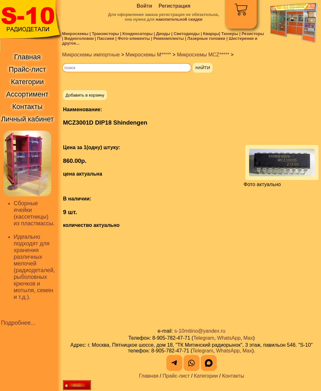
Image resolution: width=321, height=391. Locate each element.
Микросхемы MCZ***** (203, 54)
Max (248, 338)
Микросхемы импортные (91, 54)
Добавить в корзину (85, 95)
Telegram (203, 338)
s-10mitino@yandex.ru (199, 331)
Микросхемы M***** (148, 54)
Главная (148, 376)
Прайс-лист (176, 376)
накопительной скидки (179, 19)
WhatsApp (229, 338)
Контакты (233, 376)
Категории (206, 376)
